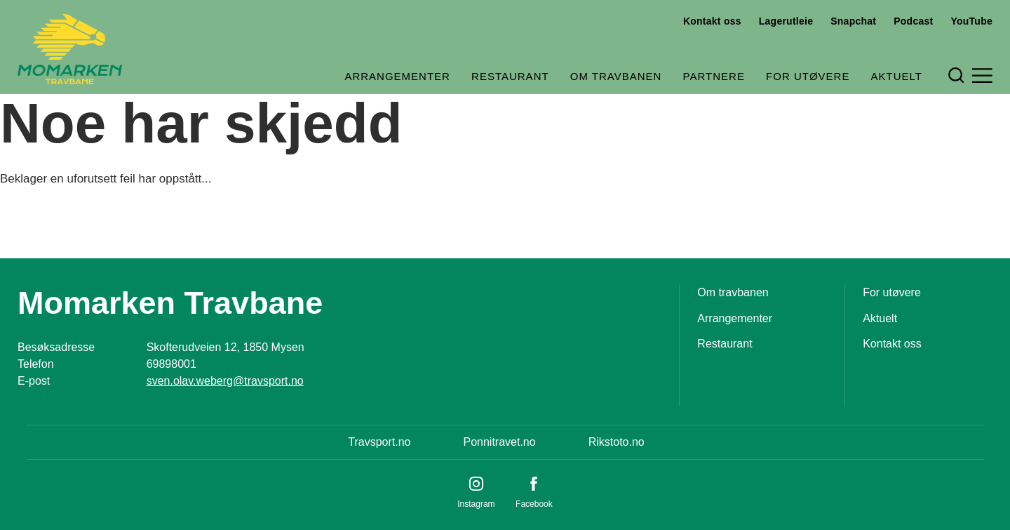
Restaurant (510, 76)
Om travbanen (616, 76)
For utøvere (807, 76)
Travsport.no (379, 442)
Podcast (913, 21)
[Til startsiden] (70, 49)
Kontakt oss (712, 21)
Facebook (534, 504)
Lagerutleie (786, 21)
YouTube (971, 21)
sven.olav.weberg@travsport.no (225, 381)
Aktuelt (896, 76)
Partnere (714, 76)
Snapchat (853, 21)
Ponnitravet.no (499, 442)
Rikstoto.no (616, 442)
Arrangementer (397, 76)
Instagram (475, 504)
